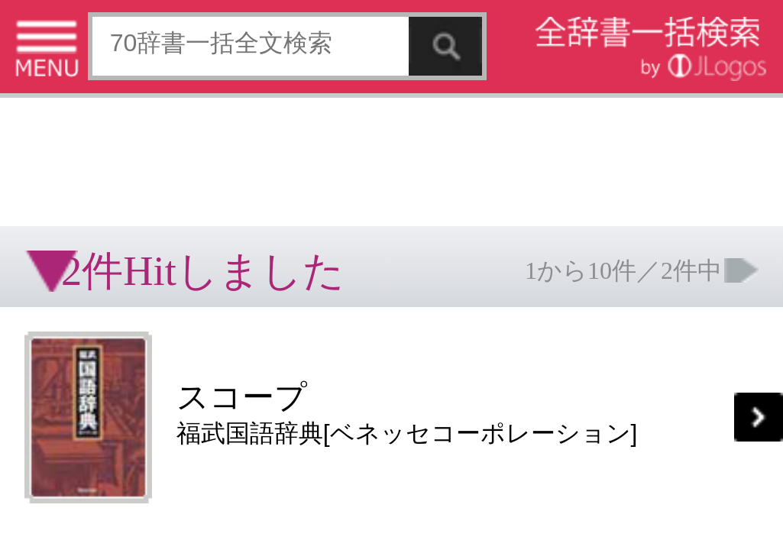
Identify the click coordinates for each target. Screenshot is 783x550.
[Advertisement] (122, 50)
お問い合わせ (186, 310)
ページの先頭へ (187, 358)
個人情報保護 (131, 310)
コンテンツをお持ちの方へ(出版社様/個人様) (88, 320)
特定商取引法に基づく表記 (53, 310)
